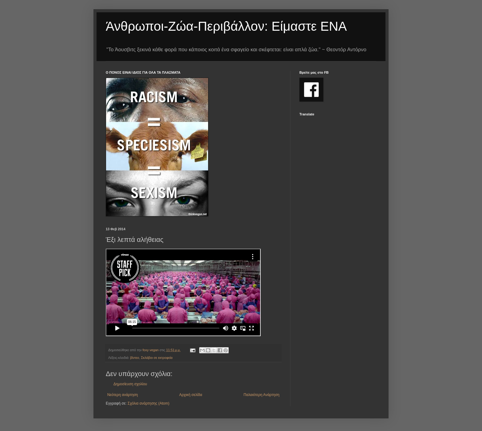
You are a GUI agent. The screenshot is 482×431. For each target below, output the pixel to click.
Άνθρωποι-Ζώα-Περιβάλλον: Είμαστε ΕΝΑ (226, 26)
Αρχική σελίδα (190, 395)
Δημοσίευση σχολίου (130, 384)
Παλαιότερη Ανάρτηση (261, 395)
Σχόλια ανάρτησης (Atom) (148, 403)
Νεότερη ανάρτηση (122, 395)
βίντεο (134, 357)
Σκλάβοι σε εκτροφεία (157, 357)
